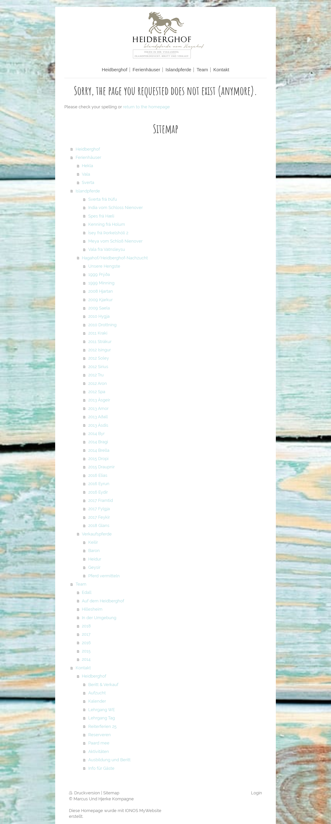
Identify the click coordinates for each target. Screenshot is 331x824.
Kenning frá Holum (106, 224)
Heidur (94, 559)
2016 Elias (97, 475)
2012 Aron (97, 383)
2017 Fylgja (99, 508)
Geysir (94, 567)
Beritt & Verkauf (103, 684)
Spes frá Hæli (101, 216)
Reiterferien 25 (102, 726)
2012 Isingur (99, 349)
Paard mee (98, 743)
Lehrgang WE (101, 709)
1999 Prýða (99, 274)
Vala (86, 174)
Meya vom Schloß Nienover (115, 241)
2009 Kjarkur (100, 299)
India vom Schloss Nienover (115, 207)
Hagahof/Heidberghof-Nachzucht (115, 257)
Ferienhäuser (88, 157)
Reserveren (99, 734)
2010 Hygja (99, 316)
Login (256, 792)
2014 (86, 659)
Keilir (93, 542)
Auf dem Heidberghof (103, 600)
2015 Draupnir (101, 466)
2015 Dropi (98, 458)
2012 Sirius (98, 366)
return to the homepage (146, 106)
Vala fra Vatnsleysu (106, 249)
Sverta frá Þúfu (102, 199)
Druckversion (85, 792)
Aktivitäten (98, 751)
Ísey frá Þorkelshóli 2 (108, 232)
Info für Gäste (101, 768)
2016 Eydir (98, 492)
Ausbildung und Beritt (109, 759)
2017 (86, 634)
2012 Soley (98, 358)
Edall (86, 592)
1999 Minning (101, 282)
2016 (86, 642)
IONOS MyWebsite (143, 810)
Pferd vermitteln (104, 575)
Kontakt (83, 667)
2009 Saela (99, 308)
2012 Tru (96, 374)
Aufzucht (97, 692)
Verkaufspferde (97, 534)
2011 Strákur (99, 341)
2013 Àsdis (98, 425)
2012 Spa (96, 391)
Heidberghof (88, 149)
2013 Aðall (98, 416)
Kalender (97, 701)
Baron (94, 550)
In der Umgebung (99, 617)
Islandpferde (88, 191)
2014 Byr (96, 433)
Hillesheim (92, 609)
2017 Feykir (99, 517)
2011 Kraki (97, 333)
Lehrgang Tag (101, 717)
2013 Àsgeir (99, 400)
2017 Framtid (100, 500)
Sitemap (111, 792)
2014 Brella (98, 450)
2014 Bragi (98, 441)
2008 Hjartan (100, 291)
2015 (86, 651)
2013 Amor (98, 408)
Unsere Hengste (104, 266)
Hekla (87, 165)
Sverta (88, 182)
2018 (86, 626)
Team (81, 584)
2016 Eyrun (98, 483)
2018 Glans (98, 525)
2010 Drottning (102, 324)
